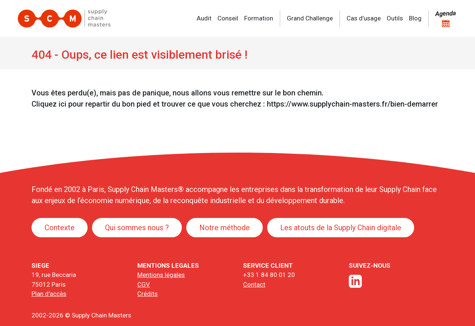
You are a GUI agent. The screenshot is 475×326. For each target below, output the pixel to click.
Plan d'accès (49, 293)
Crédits (147, 293)
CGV (143, 284)
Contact (254, 284)
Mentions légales (161, 274)
